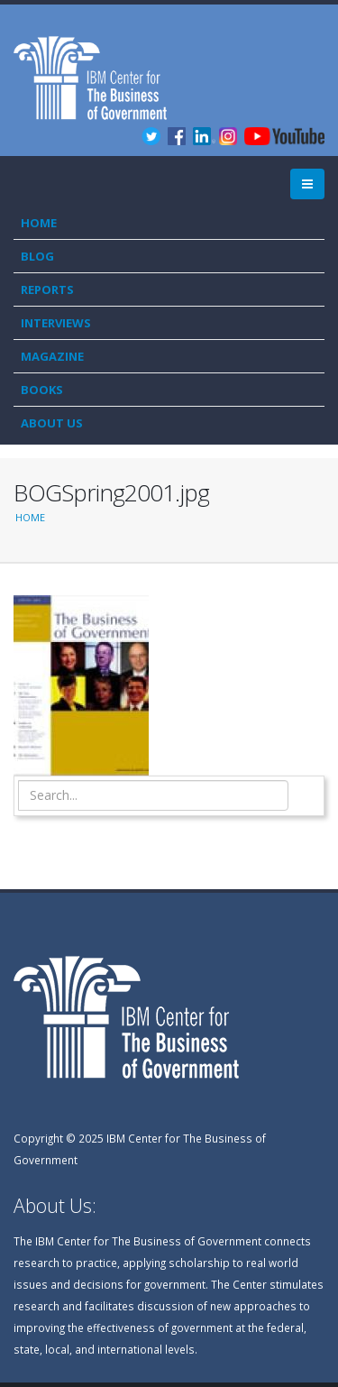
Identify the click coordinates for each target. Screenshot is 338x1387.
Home (39, 223)
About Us (52, 423)
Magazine (52, 356)
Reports (47, 289)
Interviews (56, 323)
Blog (37, 256)
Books (42, 389)
